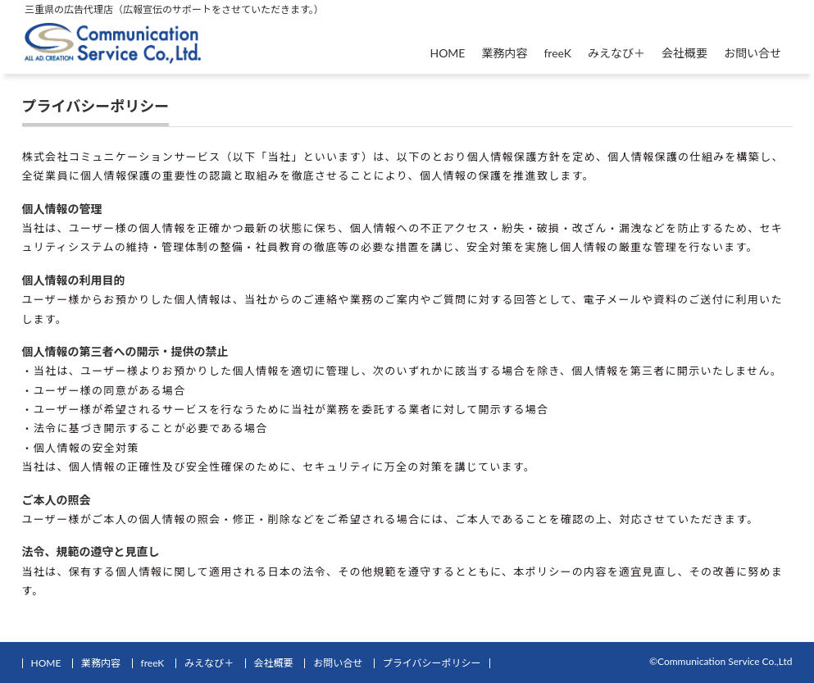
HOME (447, 53)
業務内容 (504, 53)
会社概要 (684, 53)
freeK (557, 53)
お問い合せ (752, 53)
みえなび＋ (616, 53)
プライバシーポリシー (432, 663)
